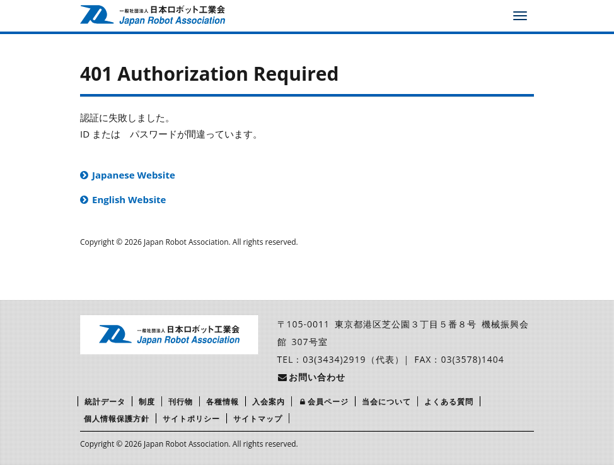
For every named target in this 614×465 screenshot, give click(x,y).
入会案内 (268, 401)
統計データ (104, 401)
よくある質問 (448, 401)
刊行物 (180, 401)
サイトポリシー (191, 418)
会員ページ (323, 401)
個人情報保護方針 (116, 418)
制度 (147, 401)
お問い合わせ (311, 377)
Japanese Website (133, 174)
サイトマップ (257, 418)
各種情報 (222, 401)
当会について (386, 401)
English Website (129, 199)
